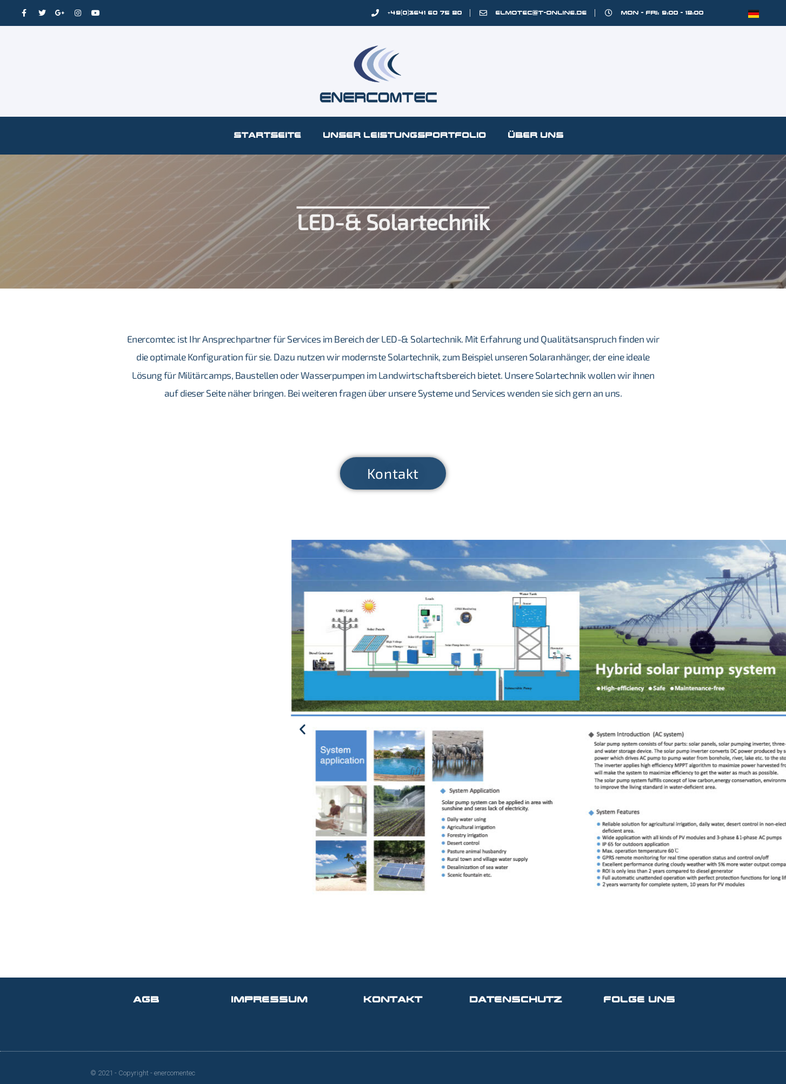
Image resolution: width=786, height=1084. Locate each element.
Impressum (269, 999)
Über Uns (536, 135)
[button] (452, 729)
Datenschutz (516, 999)
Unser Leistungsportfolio (405, 135)
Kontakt (393, 999)
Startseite (268, 135)
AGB (146, 999)
